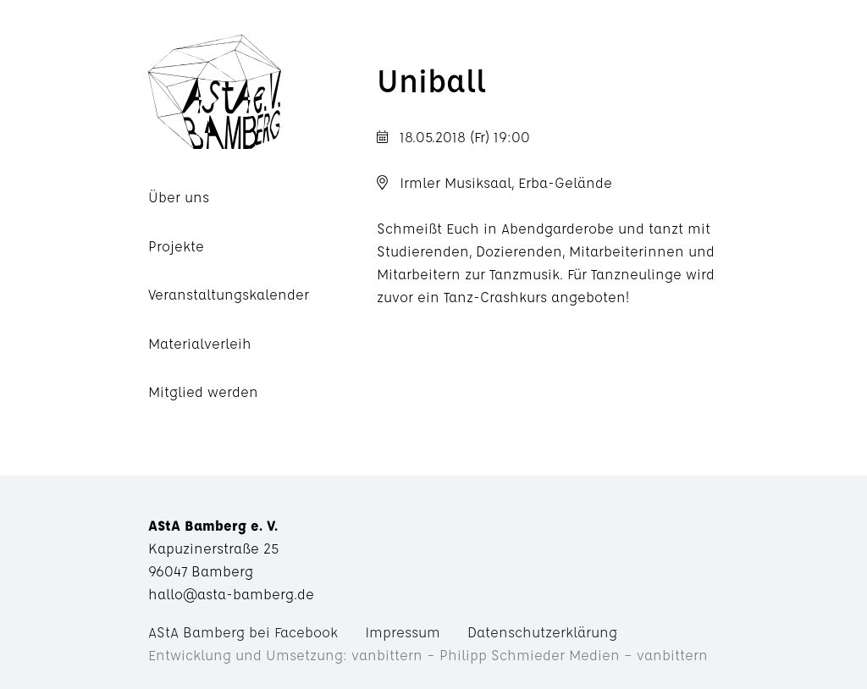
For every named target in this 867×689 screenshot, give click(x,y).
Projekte (176, 246)
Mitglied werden (203, 391)
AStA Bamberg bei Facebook (243, 632)
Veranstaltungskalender (228, 294)
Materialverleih (199, 343)
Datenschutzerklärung (542, 632)
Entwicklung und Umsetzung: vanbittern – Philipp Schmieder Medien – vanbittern (428, 655)
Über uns (178, 197)
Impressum (402, 632)
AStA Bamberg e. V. (262, 92)
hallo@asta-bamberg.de (231, 594)
